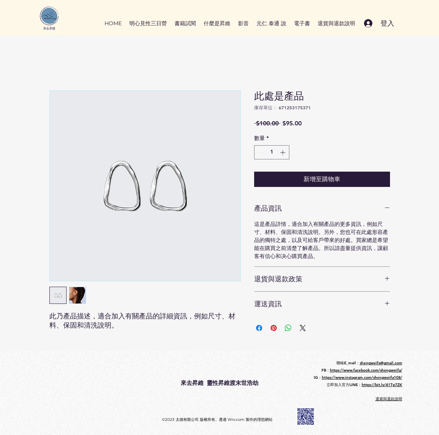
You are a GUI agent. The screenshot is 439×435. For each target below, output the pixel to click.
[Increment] (283, 152)
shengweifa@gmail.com (381, 362)
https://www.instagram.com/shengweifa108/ (362, 377)
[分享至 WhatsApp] (288, 328)
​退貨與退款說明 (388, 398)
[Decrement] (260, 152)
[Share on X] (302, 328)
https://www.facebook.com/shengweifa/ (366, 370)
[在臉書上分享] (259, 328)
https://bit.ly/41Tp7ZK (382, 384)
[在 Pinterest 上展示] (273, 328)
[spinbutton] (272, 152)
